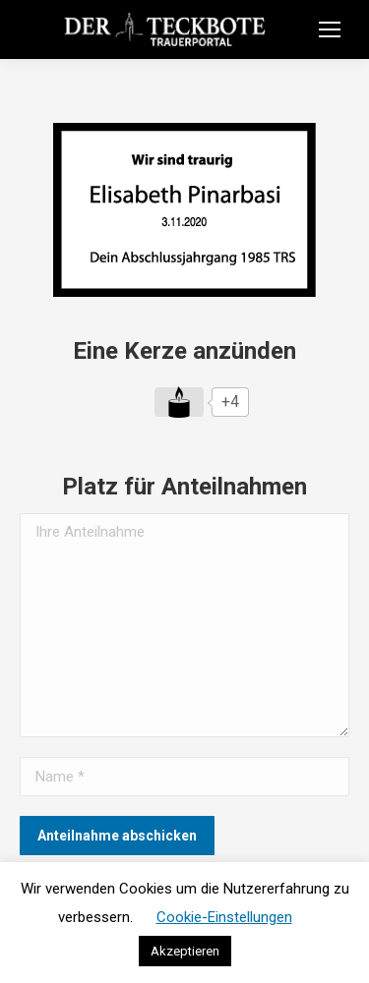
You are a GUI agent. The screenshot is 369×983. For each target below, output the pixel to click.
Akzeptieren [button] (185, 951)
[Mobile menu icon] (329, 29)
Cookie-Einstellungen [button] (224, 917)
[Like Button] (179, 402)
